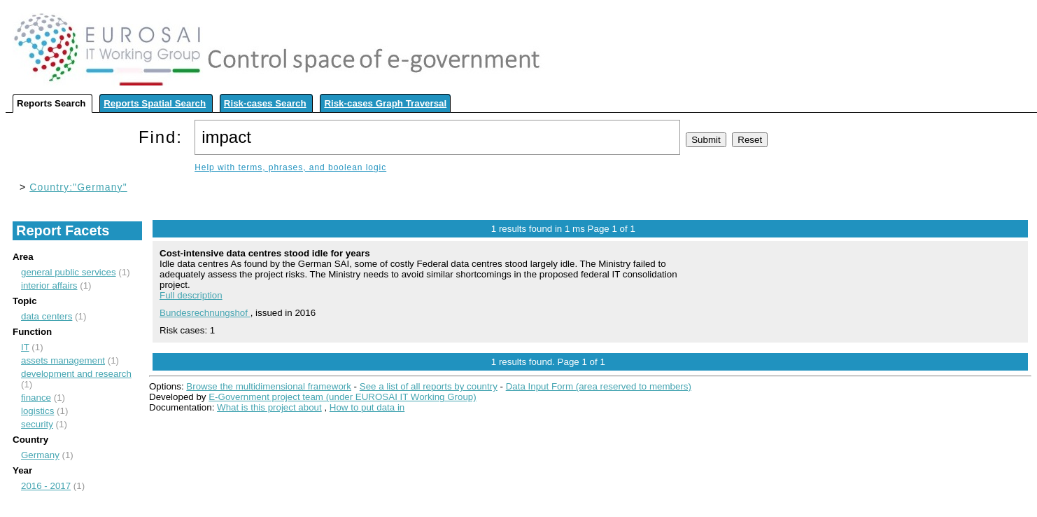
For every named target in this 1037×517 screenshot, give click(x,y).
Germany (40, 455)
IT (25, 347)
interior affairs (49, 285)
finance (36, 397)
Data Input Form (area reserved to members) (598, 386)
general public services (68, 272)
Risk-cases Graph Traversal (385, 103)
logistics (37, 411)
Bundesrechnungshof (205, 313)
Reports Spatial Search (155, 103)
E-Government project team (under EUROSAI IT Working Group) (342, 397)
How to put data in (367, 407)
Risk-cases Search (265, 103)
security (37, 424)
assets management (63, 360)
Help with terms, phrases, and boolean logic (290, 167)
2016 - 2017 (46, 486)
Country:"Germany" (78, 187)
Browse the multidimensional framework (268, 386)
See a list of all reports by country (429, 386)
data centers (46, 316)
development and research (76, 373)
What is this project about (269, 407)
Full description (191, 295)
